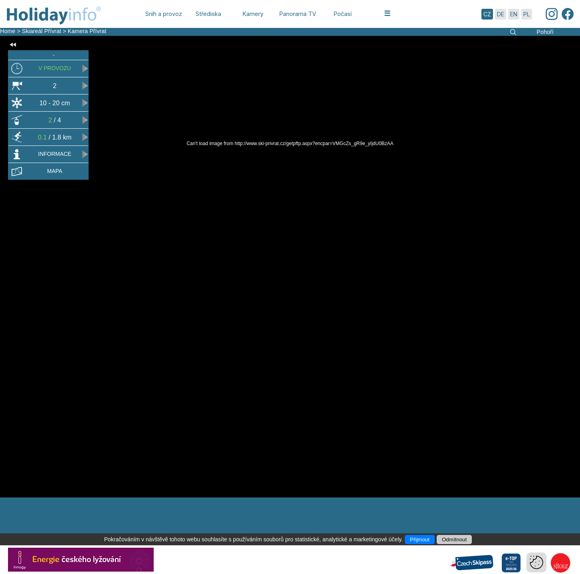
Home (7, 31)
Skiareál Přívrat (41, 31)
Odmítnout (454, 540)
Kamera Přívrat (87, 31)
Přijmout (420, 540)
